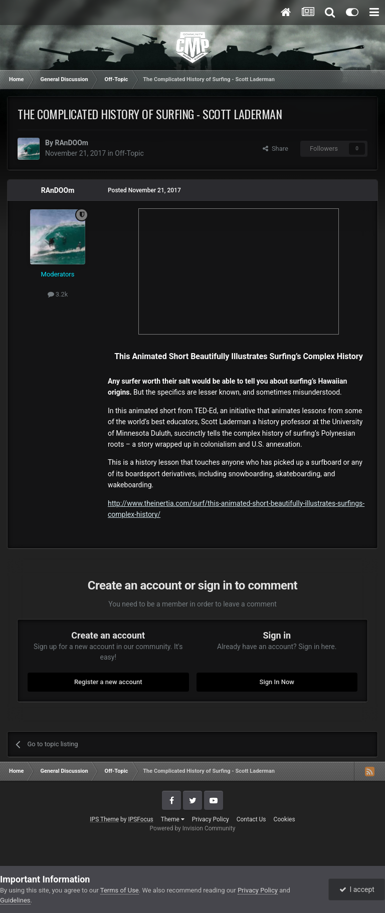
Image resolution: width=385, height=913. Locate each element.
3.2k (58, 294)
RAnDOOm (71, 143)
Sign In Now (277, 682)
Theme (172, 819)
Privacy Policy (210, 819)
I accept (356, 889)
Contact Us (251, 819)
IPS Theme (104, 819)
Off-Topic (129, 153)
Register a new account (108, 682)
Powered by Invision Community (193, 828)
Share (275, 148)
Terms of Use (119, 890)
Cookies (284, 819)
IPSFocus (140, 819)
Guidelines (15, 900)
